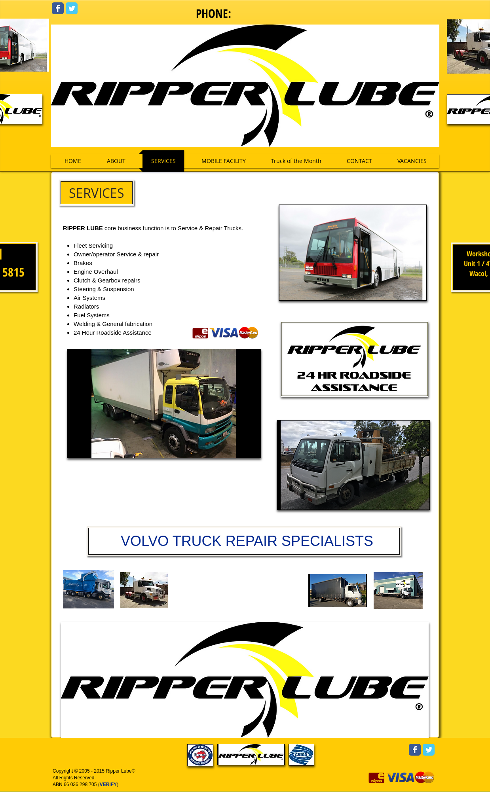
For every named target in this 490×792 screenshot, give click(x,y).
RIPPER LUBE (83, 228)
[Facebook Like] (383, 185)
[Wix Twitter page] (72, 8)
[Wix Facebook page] (58, 8)
